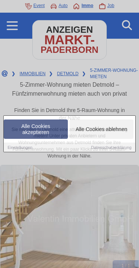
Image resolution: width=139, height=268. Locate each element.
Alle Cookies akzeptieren (35, 129)
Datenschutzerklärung (111, 148)
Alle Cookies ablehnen (101, 130)
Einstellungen (19, 148)
